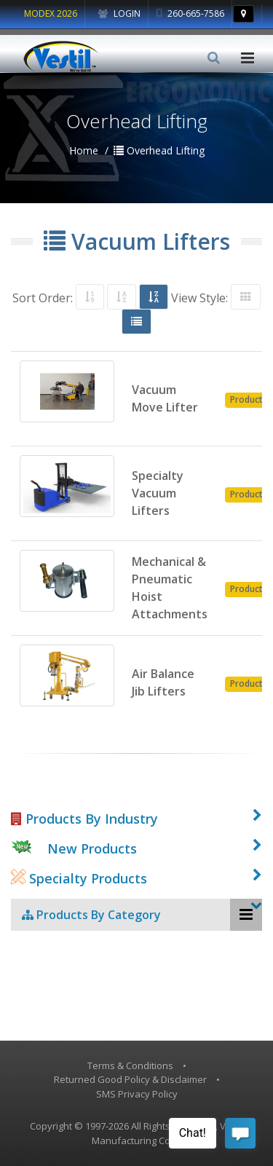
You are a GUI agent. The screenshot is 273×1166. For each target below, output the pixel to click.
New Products (92, 848)
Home (83, 150)
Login (119, 13)
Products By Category (91, 915)
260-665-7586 (190, 13)
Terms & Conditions (130, 1065)
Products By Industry (84, 818)
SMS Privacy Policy (137, 1093)
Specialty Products (79, 878)
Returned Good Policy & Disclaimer (130, 1079)
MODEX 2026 (50, 13)
